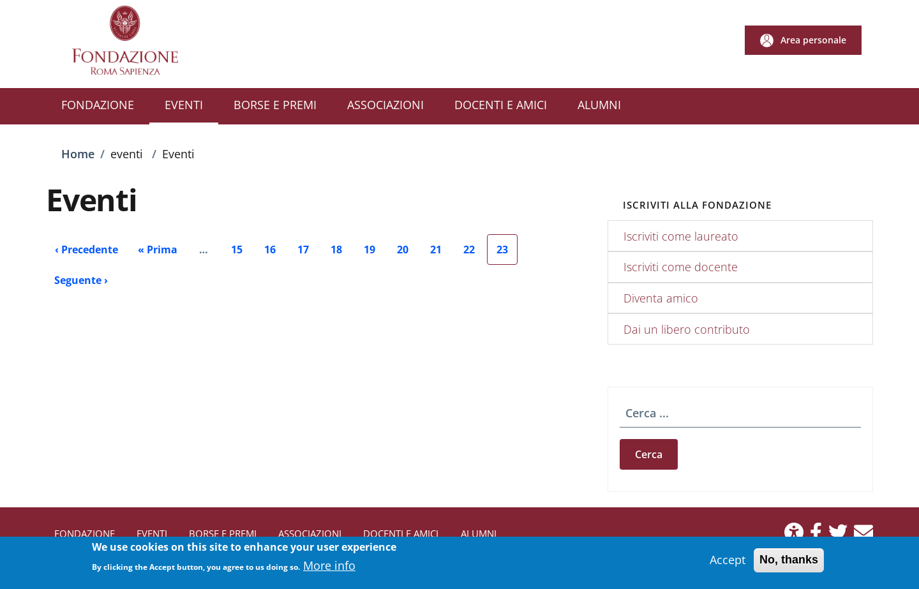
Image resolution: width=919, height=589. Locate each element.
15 (241, 253)
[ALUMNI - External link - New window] (599, 106)
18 (341, 253)
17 (307, 253)
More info (329, 570)
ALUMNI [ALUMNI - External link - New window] (479, 533)
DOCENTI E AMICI (400, 533)
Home (77, 153)
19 (374, 253)
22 (473, 253)
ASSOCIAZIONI (309, 533)
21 (440, 253)
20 (407, 253)
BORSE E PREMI (223, 533)
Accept (727, 564)
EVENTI (152, 533)
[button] (803, 40)
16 (274, 253)
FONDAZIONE (84, 533)
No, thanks (788, 564)
